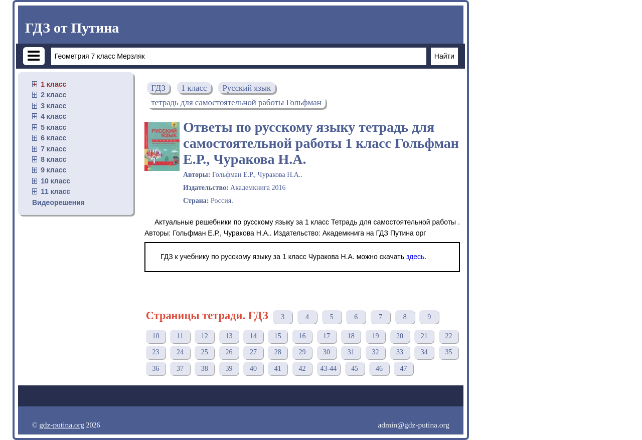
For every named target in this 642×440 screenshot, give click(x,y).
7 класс (53, 149)
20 (399, 336)
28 (277, 352)
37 (180, 368)
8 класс (53, 159)
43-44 (328, 368)
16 (301, 336)
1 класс (53, 84)
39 (228, 368)
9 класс (53, 170)
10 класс (55, 181)
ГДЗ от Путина (72, 28)
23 (155, 352)
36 (155, 368)
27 (253, 352)
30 (326, 352)
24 (180, 352)
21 (424, 336)
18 (351, 336)
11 (180, 336)
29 (301, 352)
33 (399, 352)
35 (448, 352)
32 (375, 352)
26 (228, 352)
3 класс (53, 106)
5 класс (53, 127)
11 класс (55, 191)
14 (253, 336)
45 (354, 368)
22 (448, 336)
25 (204, 352)
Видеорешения (58, 202)
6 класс (53, 138)
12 (204, 336)
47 (403, 368)
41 (277, 368)
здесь (415, 257)
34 (424, 352)
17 (326, 336)
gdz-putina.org (61, 424)
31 (351, 352)
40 (253, 368)
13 (228, 336)
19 (375, 336)
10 (155, 336)
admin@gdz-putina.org (413, 424)
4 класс (53, 116)
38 (204, 368)
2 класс (53, 95)
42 (301, 368)
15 (277, 336)
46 (379, 368)
